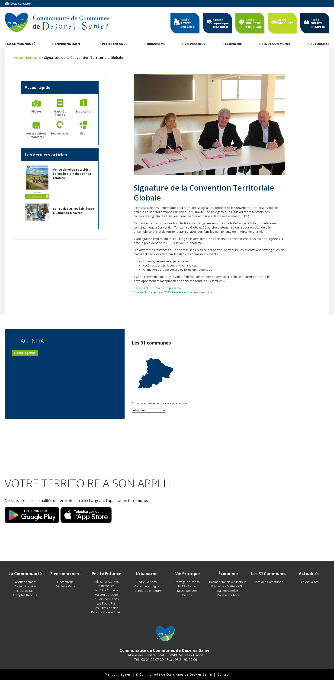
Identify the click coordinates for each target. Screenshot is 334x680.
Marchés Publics (228, 595)
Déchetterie (65, 582)
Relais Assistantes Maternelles (106, 584)
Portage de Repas (187, 582)
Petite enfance (114, 44)
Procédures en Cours (147, 591)
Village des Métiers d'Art (228, 586)
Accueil (19, 57)
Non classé (32, 57)
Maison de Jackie (106, 594)
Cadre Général (147, 582)
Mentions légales (118, 674)
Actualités (319, 44)
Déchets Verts (65, 586)
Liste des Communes (268, 582)
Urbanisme (156, 44)
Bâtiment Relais (228, 591)
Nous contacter (18, 3)
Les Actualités (309, 582)
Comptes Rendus (25, 595)
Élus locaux (25, 591)
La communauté (21, 44)
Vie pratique (195, 44)
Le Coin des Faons (106, 599)
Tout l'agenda (26, 353)
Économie (233, 44)
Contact (223, 674)
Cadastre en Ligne (146, 586)
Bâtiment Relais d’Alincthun (228, 582)
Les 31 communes (276, 44)
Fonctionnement (25, 582)
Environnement (68, 44)
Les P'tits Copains (106, 590)
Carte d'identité (25, 586)
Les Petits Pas (106, 603)
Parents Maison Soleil (106, 612)
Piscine (187, 595)
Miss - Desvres (187, 591)
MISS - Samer (187, 586)
